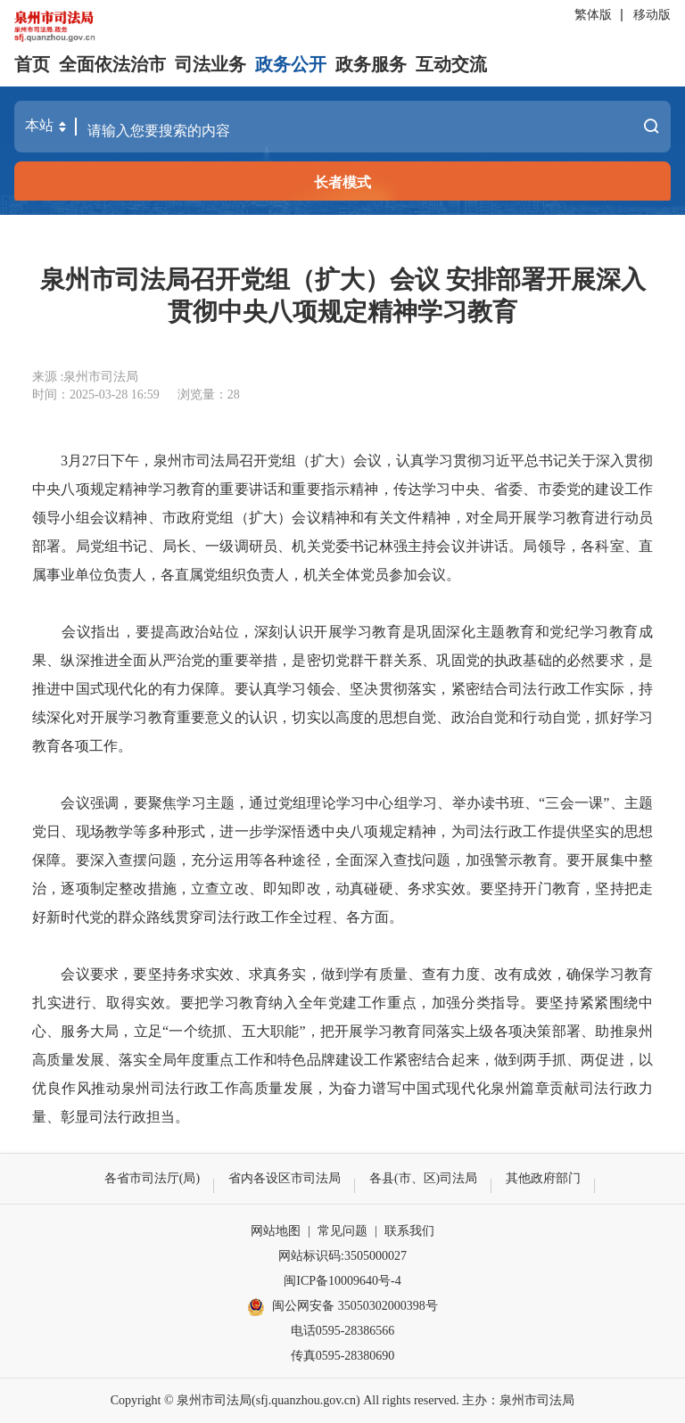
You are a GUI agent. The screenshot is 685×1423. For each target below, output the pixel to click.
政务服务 (371, 64)
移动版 (652, 14)
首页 (32, 64)
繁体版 (593, 14)
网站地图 (276, 1231)
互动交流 (451, 64)
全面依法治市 (112, 64)
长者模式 (342, 182)
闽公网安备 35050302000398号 (342, 1307)
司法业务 (210, 64)
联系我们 (409, 1231)
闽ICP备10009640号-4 (342, 1280)
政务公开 (290, 64)
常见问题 (342, 1231)
